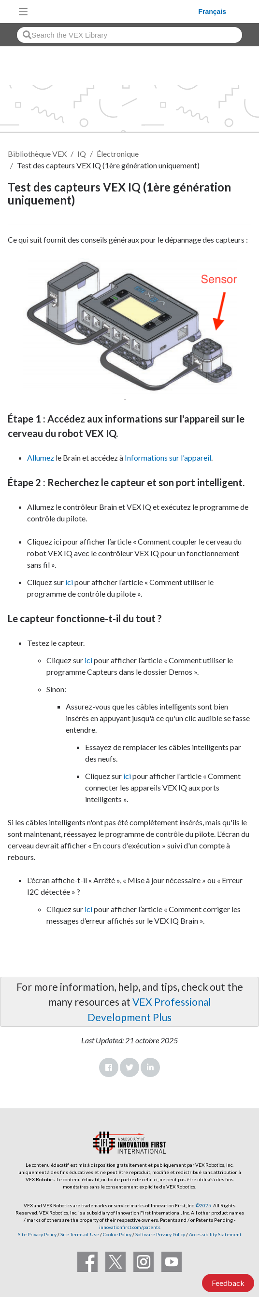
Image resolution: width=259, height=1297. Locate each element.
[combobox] (129, 35)
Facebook (108, 1067)
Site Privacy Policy (37, 1234)
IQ (81, 153)
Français (212, 11)
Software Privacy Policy (160, 1234)
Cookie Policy (117, 1234)
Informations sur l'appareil (168, 457)
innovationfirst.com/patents (129, 1227)
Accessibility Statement (215, 1234)
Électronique (118, 153)
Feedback (228, 1282)
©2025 (203, 1205)
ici (69, 582)
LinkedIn (150, 1067)
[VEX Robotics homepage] (115, 11)
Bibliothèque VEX (37, 153)
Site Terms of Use (79, 1234)
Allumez (40, 457)
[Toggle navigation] (23, 11)
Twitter (129, 1067)
